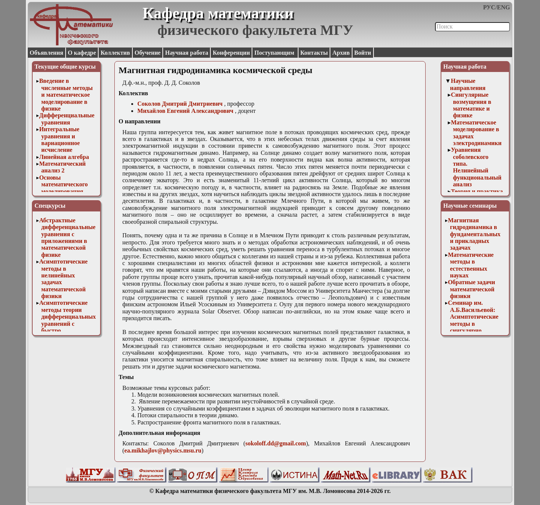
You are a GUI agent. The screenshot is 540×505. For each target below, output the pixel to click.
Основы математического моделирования (63, 184)
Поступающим (275, 52)
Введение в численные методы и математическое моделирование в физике (66, 95)
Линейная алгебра (64, 157)
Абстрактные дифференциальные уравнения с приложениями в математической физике (67, 237)
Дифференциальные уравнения (66, 118)
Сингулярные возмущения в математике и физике (471, 104)
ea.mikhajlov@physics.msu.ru (163, 450)
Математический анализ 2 (62, 167)
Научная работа (186, 52)
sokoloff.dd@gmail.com (275, 443)
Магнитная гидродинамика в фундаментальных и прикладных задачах (474, 234)
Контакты (314, 52)
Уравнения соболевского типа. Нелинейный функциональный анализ (476, 167)
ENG (503, 7)
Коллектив (115, 52)
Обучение (148, 52)
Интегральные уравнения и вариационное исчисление (59, 139)
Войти (362, 52)
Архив (341, 52)
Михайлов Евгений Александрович (185, 111)
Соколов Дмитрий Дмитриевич (179, 103)
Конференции (231, 52)
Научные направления (468, 84)
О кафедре (82, 52)
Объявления (46, 52)
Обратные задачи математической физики (471, 289)
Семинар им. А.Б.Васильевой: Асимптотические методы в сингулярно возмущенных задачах (473, 323)
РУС (489, 7)
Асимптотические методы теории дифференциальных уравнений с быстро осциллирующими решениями (67, 323)
